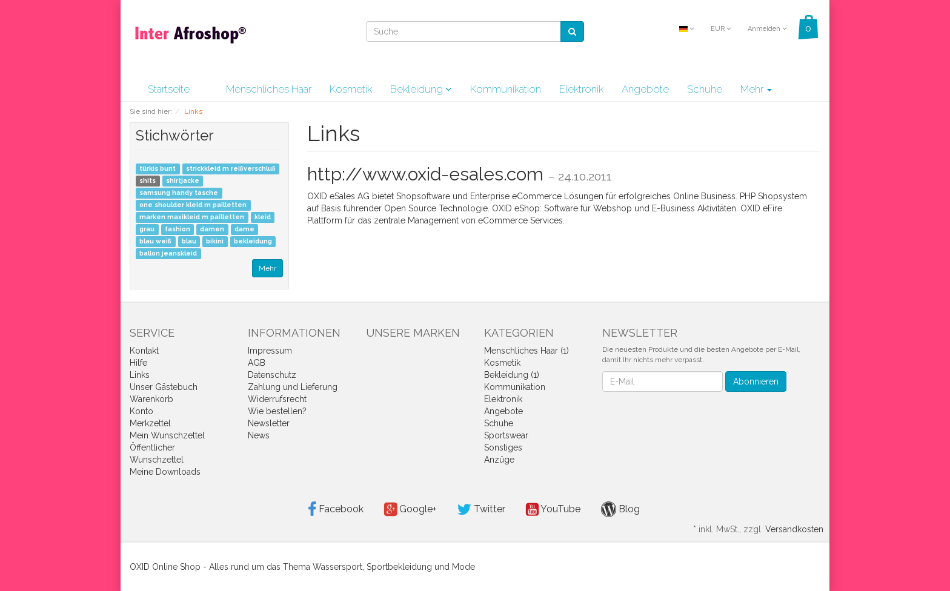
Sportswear (506, 435)
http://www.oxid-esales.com (425, 174)
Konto (141, 411)
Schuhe (704, 89)
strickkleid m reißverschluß (231, 169)
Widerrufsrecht (277, 399)
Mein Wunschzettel (167, 435)
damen (212, 229)
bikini (215, 241)
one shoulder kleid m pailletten (193, 205)
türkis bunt (157, 169)
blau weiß (155, 241)
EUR (721, 29)
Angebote (645, 89)
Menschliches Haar (268, 89)
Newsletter (269, 423)
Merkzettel (150, 423)
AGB (256, 363)
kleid (262, 217)
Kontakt (144, 350)
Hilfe (138, 363)
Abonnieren (756, 381)
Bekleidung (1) (511, 375)
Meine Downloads (165, 472)
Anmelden (767, 29)
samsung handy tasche (178, 193)
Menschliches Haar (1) (526, 350)
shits (147, 181)
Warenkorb (151, 399)
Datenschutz (272, 375)
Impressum (270, 350)
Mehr (756, 89)
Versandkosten (794, 529)
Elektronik (581, 89)
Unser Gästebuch (164, 387)
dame (244, 229)
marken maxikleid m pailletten (191, 217)
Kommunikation (505, 89)
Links (140, 375)
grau (146, 229)
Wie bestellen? (277, 411)
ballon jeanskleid (168, 253)
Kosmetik (351, 89)
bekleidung (253, 241)
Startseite (169, 89)
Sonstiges (503, 447)
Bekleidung (421, 89)
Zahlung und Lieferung (292, 387)
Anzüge (499, 459)
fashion (177, 229)
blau (189, 241)
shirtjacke (182, 181)
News (259, 435)
